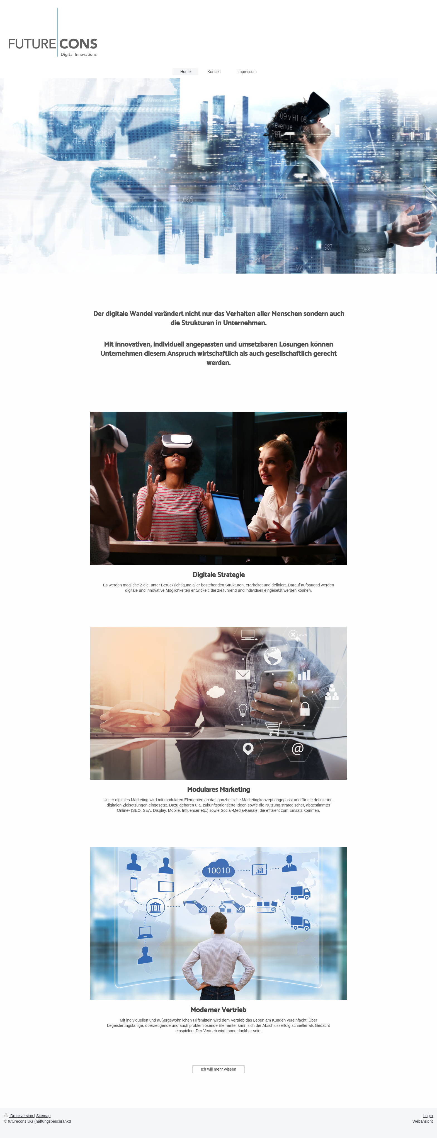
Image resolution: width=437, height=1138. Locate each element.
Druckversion (19, 1115)
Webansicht (422, 1121)
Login (428, 1115)
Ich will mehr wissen (218, 1069)
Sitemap (43, 1115)
